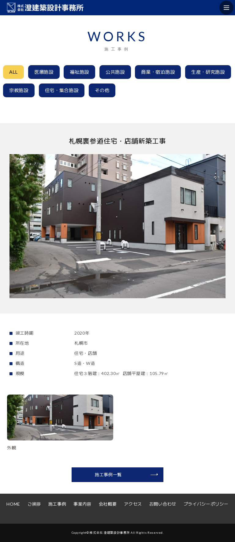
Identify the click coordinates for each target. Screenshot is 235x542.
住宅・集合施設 (62, 90)
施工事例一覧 (108, 474)
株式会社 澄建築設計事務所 (110, 532)
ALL (13, 72)
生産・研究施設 (208, 72)
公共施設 (115, 72)
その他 (102, 90)
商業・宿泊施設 (158, 72)
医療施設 (44, 72)
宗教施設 (18, 90)
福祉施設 (79, 72)
